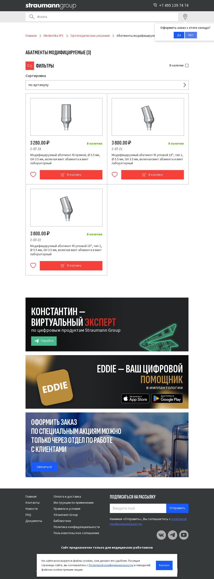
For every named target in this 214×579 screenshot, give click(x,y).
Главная (31, 496)
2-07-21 (117, 149)
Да (179, 35)
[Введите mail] (138, 508)
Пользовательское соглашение (76, 533)
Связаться (44, 467)
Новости (32, 508)
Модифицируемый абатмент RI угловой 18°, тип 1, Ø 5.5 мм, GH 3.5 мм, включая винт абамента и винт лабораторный (147, 159)
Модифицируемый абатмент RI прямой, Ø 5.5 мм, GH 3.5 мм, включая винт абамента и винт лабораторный (65, 159)
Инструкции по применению (74, 502)
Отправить (177, 508)
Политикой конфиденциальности (111, 565)
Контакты (33, 502)
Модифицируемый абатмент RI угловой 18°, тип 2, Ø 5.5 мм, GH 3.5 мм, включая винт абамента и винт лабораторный (66, 250)
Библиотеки (62, 521)
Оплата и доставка (67, 496)
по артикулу (38, 84)
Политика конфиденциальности (77, 527)
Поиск (32, 17)
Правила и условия (67, 508)
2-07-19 (35, 149)
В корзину (70, 174)
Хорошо (164, 565)
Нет (191, 35)
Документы (34, 521)
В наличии (177, 65)
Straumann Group (66, 515)
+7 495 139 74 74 (170, 5)
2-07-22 (35, 240)
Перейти (43, 341)
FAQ (28, 515)
